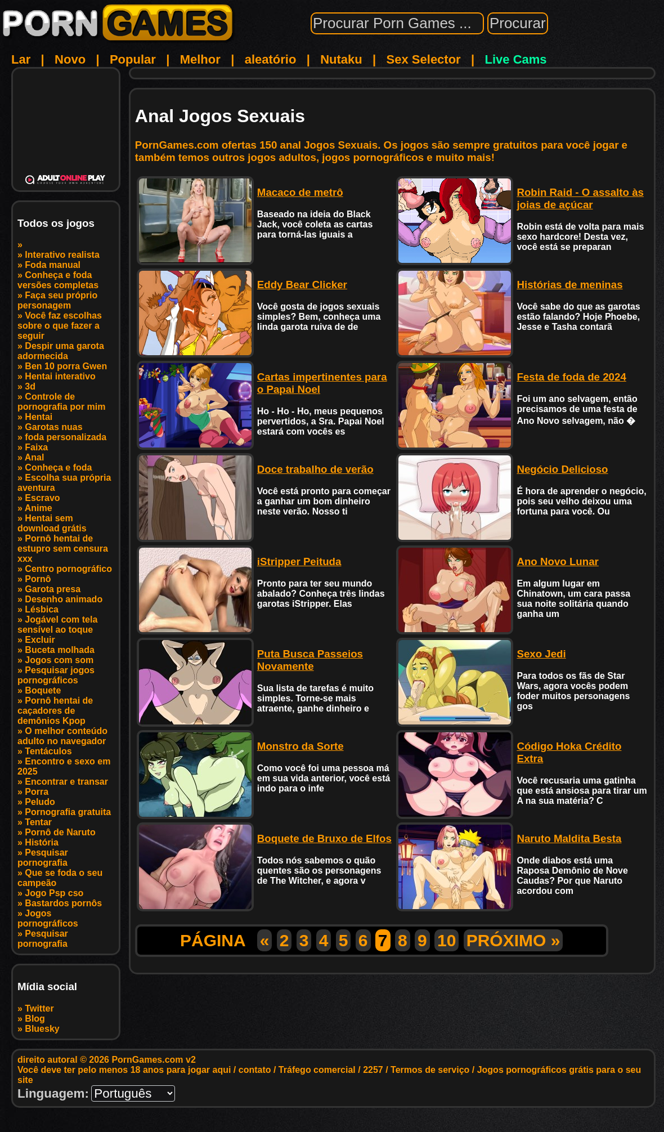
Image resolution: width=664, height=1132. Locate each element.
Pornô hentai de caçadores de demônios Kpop (55, 711)
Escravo (42, 498)
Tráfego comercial (317, 1070)
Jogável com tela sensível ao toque (57, 624)
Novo (70, 59)
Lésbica (42, 609)
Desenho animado (63, 599)
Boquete (43, 690)
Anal (34, 457)
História (42, 842)
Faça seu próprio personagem (57, 300)
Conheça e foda (58, 467)
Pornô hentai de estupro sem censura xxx (62, 548)
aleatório (271, 59)
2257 (373, 1070)
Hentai (38, 417)
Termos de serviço (430, 1070)
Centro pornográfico (68, 569)
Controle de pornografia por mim (61, 401)
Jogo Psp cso (54, 893)
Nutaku (341, 59)
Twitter (39, 1008)
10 (446, 940)
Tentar (38, 822)
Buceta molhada (60, 650)
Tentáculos (48, 751)
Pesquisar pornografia (42, 857)
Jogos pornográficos (47, 918)
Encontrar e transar (66, 781)
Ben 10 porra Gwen (66, 366)
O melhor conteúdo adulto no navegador (62, 736)
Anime (38, 508)
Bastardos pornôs (63, 903)
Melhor (200, 59)
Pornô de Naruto (60, 832)
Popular (133, 59)
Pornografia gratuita (68, 812)
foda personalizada (65, 437)
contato (255, 1070)
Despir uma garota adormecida (60, 351)
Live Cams (516, 59)
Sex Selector (424, 59)
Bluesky (42, 1028)
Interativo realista (62, 254)
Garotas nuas (53, 427)
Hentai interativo (60, 376)
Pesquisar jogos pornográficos (56, 675)
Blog (35, 1018)
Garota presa (52, 589)
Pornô (38, 579)
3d (30, 386)
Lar (20, 59)
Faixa (36, 447)
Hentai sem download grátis (52, 523)
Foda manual (52, 265)
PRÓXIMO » (513, 940)
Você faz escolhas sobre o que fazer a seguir (59, 326)
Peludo (40, 802)
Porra (36, 792)
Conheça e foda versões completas (57, 280)
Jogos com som (59, 660)
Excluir (40, 640)
